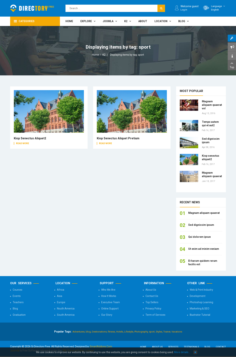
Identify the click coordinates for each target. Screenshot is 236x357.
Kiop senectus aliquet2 (30, 138)
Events (17, 296)
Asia (59, 296)
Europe (61, 302)
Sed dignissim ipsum (201, 224)
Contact (221, 347)
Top (232, 65)
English (218, 8)
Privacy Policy (153, 308)
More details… (182, 352)
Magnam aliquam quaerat (204, 212)
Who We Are (108, 289)
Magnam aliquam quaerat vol (212, 105)
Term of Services (155, 314)
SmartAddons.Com (101, 346)
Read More (22, 143)
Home (95, 54)
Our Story (106, 314)
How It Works (108, 296)
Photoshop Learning (201, 302)
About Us (150, 289)
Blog (15, 308)
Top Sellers (151, 302)
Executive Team (110, 302)
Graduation (19, 314)
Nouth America (65, 308)
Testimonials (191, 347)
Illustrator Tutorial (200, 314)
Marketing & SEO (199, 308)
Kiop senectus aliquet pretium (118, 138)
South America (65, 314)
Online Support (110, 308)
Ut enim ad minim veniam (203, 248)
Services (173, 347)
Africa (60, 289)
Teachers (18, 302)
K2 (104, 54)
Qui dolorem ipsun (199, 236)
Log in (184, 9)
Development (197, 296)
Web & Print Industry (201, 289)
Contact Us (151, 296)
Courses (17, 289)
